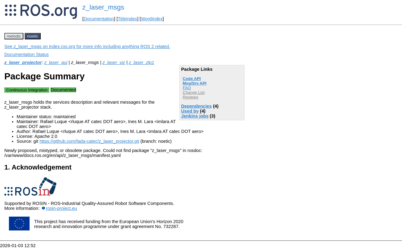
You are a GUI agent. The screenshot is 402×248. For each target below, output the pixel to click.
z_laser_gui (55, 62)
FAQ (187, 88)
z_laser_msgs (103, 7)
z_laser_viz (114, 62)
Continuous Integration (26, 90)
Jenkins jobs (195, 116)
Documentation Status (26, 54)
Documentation (98, 18)
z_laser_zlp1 (141, 62)
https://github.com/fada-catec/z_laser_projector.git (89, 141)
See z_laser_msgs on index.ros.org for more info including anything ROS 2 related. (87, 46)
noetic (32, 36)
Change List (194, 92)
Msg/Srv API (194, 83)
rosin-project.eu (61, 208)
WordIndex (152, 18)
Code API (192, 78)
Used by (190, 111)
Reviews (190, 97)
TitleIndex (127, 18)
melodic (14, 36)
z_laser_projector (23, 62)
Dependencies (196, 106)
